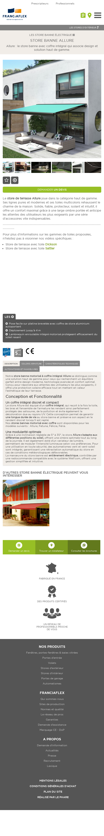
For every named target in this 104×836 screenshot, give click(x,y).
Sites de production (52, 704)
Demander (52, 189)
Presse (52, 755)
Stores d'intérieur (52, 673)
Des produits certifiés (52, 601)
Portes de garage (52, 678)
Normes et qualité (52, 709)
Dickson (51, 244)
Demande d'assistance (52, 724)
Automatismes (52, 683)
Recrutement (52, 760)
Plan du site (53, 791)
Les (9, 317)
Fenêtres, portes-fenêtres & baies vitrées (52, 652)
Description (11, 364)
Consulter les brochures (84, 547)
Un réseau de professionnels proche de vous (52, 627)
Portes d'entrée (52, 657)
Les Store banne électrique (52, 35)
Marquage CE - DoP (52, 730)
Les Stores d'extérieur (83, 27)
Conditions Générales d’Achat (53, 786)
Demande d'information (52, 745)
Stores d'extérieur (52, 668)
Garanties (52, 719)
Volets (52, 663)
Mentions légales (53, 780)
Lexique (52, 766)
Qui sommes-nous (52, 699)
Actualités (52, 750)
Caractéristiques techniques (61, 364)
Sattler (49, 248)
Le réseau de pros (52, 714)
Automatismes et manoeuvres (21, 369)
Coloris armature (32, 364)
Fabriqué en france (52, 578)
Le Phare (62, 797)
